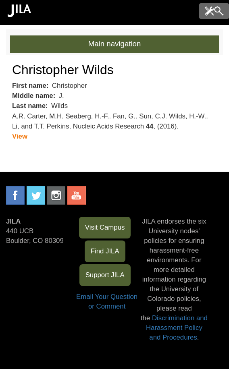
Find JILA (105, 251)
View (19, 136)
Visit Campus (105, 227)
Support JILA (105, 275)
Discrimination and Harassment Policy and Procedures (177, 327)
